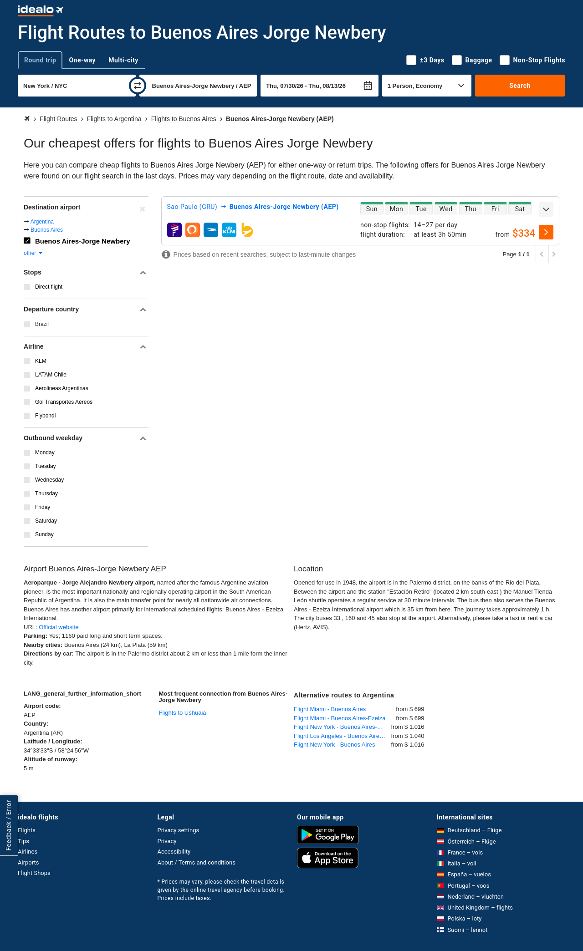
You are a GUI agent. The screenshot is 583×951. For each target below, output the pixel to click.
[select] (546, 232)
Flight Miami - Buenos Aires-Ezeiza (340, 718)
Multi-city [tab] (123, 60)
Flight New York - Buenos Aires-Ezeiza (342, 726)
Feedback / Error (8, 825)
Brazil (42, 324)
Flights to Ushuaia (182, 712)
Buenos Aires (47, 230)
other (33, 253)
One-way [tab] (82, 60)
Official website (58, 627)
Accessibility (174, 851)
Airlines (27, 851)
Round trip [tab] (40, 60)
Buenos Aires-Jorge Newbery (82, 241)
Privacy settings (178, 830)
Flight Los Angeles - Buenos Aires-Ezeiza (342, 735)
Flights (27, 830)
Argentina (42, 222)
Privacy (167, 841)
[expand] (546, 209)
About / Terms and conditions (196, 862)
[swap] (137, 85)
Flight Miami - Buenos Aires (330, 709)
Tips (23, 841)
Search (520, 85)
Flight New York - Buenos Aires (334, 744)
